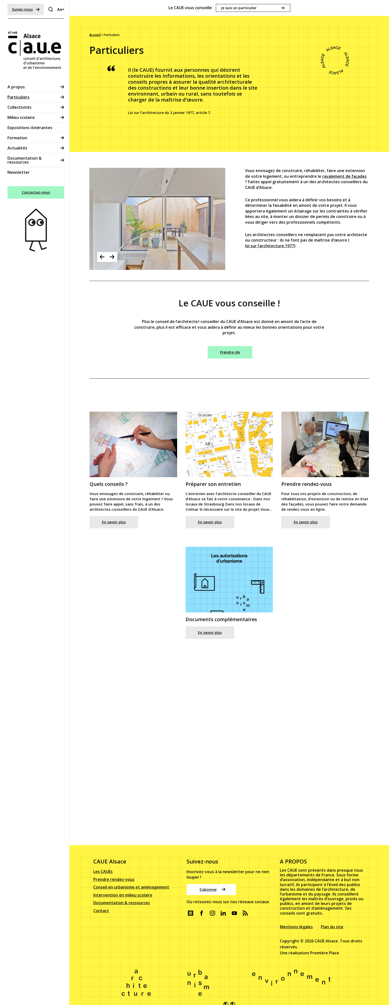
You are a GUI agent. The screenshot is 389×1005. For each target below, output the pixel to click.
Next (112, 257)
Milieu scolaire (21, 117)
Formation (17, 138)
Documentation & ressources (24, 160)
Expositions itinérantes (29, 127)
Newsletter (18, 172)
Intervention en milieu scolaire (122, 888)
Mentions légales (296, 920)
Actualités (17, 148)
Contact (101, 904)
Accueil (95, 35)
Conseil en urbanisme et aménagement (131, 880)
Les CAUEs (103, 865)
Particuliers (18, 97)
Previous (102, 257)
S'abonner (212, 882)
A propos (16, 87)
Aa (60, 9)
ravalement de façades (344, 187)
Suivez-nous (26, 9)
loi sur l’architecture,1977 (269, 256)
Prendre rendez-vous (113, 872)
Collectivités (19, 107)
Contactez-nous (36, 192)
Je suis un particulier (239, 7)
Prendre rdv (230, 352)
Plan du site (332, 920)
